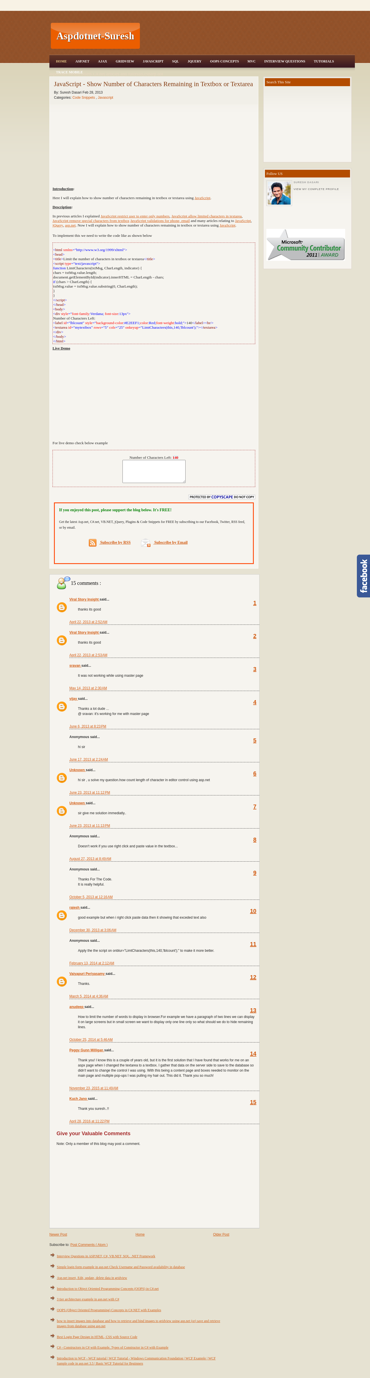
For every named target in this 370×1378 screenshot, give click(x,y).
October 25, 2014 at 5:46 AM (91, 1044)
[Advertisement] (248, 36)
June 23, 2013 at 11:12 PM (89, 797)
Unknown (77, 774)
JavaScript (153, 61)
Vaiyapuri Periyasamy (87, 978)
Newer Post (58, 1239)
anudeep (77, 1011)
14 (253, 1058)
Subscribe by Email (164, 547)
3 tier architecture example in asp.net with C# (88, 1304)
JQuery (195, 61)
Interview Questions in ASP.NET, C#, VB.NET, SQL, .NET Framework (106, 1260)
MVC (252, 61)
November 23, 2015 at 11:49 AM (93, 1092)
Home (61, 61)
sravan (75, 670)
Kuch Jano (78, 1103)
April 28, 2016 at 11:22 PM (89, 1126)
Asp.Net (82, 61)
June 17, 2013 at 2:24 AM (88, 764)
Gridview (125, 61)
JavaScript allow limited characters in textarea (206, 216)
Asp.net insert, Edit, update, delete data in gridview (92, 1282)
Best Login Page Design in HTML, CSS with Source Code (97, 1341)
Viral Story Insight (84, 604)
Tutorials (324, 61)
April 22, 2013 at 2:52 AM (88, 626)
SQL (175, 61)
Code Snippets (84, 98)
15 (253, 1106)
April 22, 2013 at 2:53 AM (88, 659)
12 (253, 981)
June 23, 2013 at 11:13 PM (89, 830)
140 (175, 457)
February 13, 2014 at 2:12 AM (91, 967)
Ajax (102, 61)
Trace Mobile (69, 72)
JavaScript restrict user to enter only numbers (134, 216)
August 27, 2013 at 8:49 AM (90, 863)
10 (253, 915)
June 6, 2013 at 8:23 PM (87, 731)
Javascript (105, 98)
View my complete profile (316, 189)
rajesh (75, 912)
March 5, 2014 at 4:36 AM (88, 1001)
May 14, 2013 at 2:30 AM (88, 692)
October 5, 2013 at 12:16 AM (91, 901)
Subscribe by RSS (110, 547)
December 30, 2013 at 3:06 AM (92, 934)
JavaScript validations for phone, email (160, 221)
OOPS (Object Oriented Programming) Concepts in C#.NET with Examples (109, 1314)
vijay (73, 703)
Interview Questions (284, 61)
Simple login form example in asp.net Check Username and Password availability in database (121, 1271)
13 (253, 1014)
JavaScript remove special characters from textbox (91, 221)
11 (253, 948)
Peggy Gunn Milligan (86, 1054)
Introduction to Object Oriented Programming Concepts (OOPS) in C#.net (108, 1293)
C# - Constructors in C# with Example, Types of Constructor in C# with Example (112, 1352)
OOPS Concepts (224, 61)
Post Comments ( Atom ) (89, 1249)
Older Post (221, 1239)
